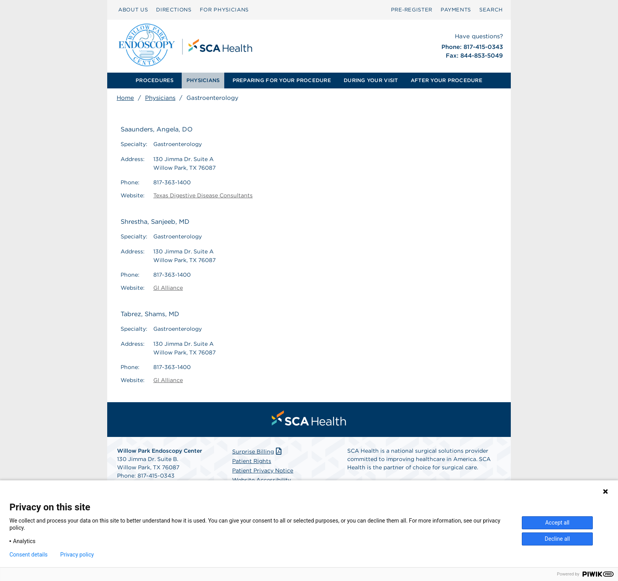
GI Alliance (168, 288)
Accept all (557, 522)
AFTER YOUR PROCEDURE (446, 80)
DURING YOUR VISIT (371, 80)
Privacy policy (77, 554)
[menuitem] (154, 80)
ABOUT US (133, 10)
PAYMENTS (456, 10)
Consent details (28, 554)
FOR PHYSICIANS (224, 10)
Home (125, 97)
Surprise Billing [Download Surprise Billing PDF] (257, 451)
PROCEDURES (155, 80)
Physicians (160, 97)
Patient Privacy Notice (262, 470)
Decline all (557, 539)
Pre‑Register (411, 10)
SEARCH (491, 10)
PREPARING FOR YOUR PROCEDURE (282, 80)
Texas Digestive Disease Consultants (203, 195)
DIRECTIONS (174, 10)
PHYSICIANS (203, 80)
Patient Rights (251, 461)
